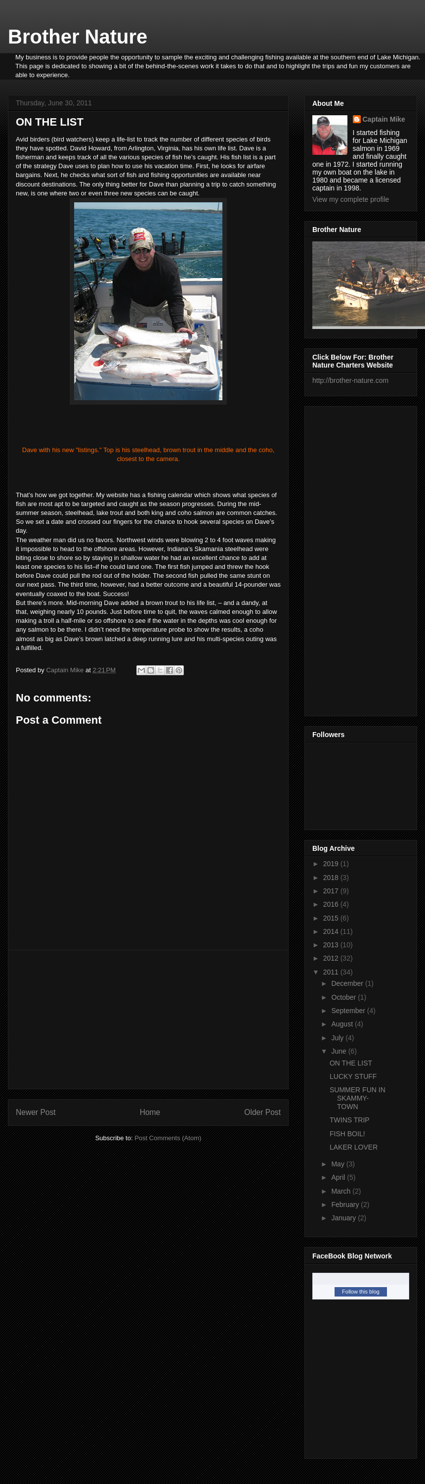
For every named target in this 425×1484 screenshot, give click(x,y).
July (338, 1038)
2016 (331, 904)
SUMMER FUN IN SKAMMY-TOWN (357, 1098)
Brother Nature (77, 36)
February (346, 1204)
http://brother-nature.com (350, 380)
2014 (331, 931)
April (339, 1177)
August (342, 1024)
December (348, 983)
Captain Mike (384, 119)
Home (150, 1112)
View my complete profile (350, 199)
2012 (331, 958)
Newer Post (36, 1112)
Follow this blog (361, 1292)
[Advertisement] (148, 1019)
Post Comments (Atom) (167, 1138)
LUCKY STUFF (353, 1076)
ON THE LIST (351, 1063)
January (344, 1218)
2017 (331, 891)
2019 (331, 864)
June (339, 1051)
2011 (331, 972)
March (341, 1191)
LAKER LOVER (354, 1147)
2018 (331, 877)
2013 (331, 945)
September (349, 1011)
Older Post (262, 1112)
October (344, 997)
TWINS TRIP (350, 1120)
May (338, 1164)
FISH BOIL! (347, 1134)
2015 (331, 918)
